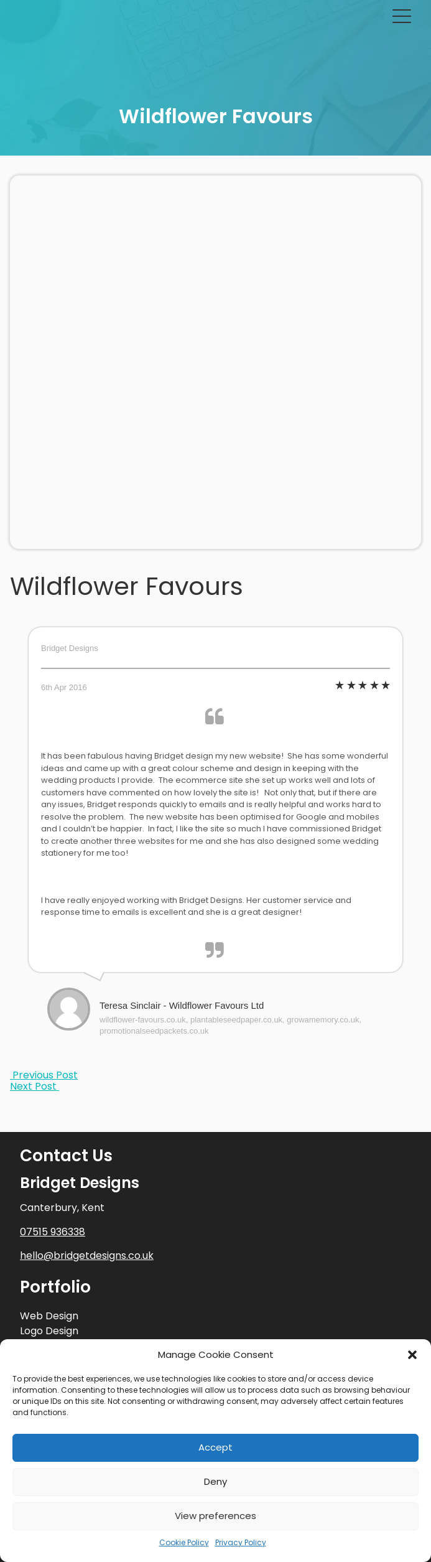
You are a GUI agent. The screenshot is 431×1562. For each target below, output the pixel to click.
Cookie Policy (184, 1542)
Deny (215, 1481)
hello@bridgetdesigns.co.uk (87, 1255)
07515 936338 (52, 1232)
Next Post (34, 1086)
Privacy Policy (240, 1542)
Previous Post (44, 1075)
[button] (412, 1355)
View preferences (215, 1515)
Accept (215, 1447)
